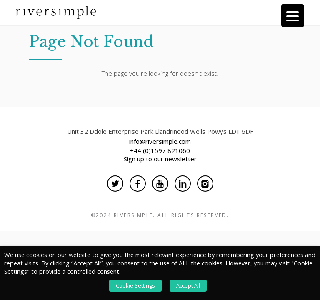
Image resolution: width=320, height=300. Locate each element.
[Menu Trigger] (292, 15)
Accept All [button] (188, 285)
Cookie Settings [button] (135, 285)
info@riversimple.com (160, 141)
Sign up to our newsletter (160, 159)
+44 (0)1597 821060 (160, 150)
